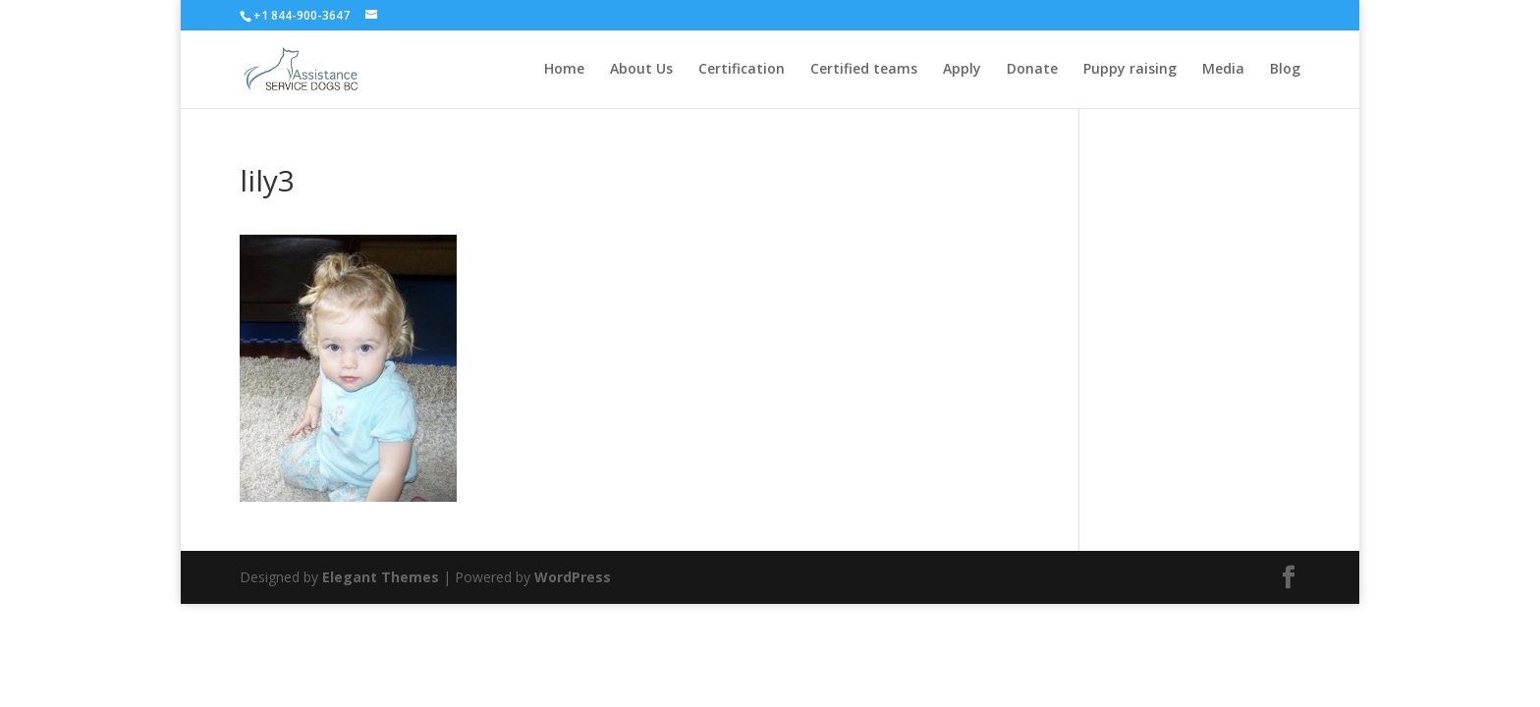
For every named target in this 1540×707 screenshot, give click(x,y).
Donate (1032, 70)
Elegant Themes (380, 577)
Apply (962, 70)
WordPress (572, 577)
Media (1223, 70)
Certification (741, 70)
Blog (1285, 70)
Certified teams (863, 70)
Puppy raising (1130, 70)
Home (564, 70)
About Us (641, 70)
